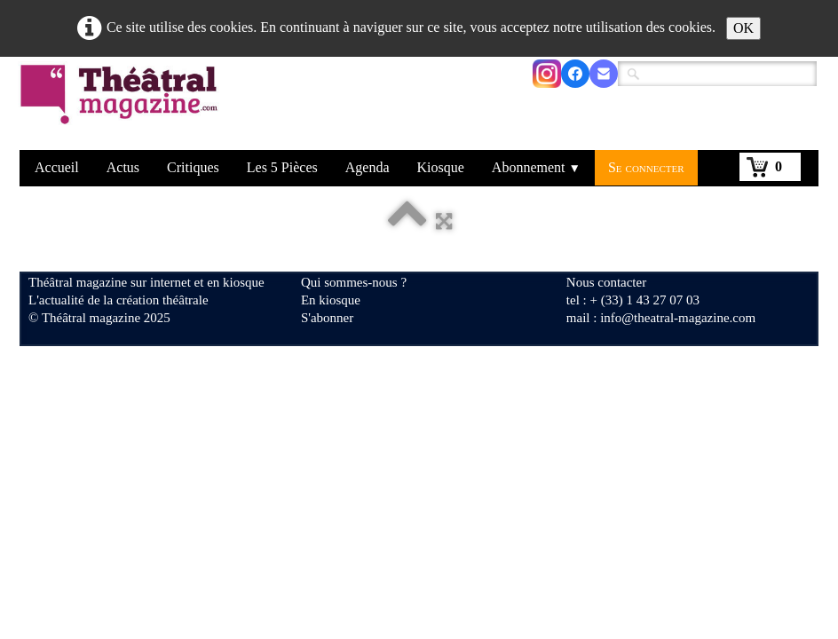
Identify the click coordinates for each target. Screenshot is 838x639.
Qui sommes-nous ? (354, 282)
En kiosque (330, 300)
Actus (123, 167)
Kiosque (440, 167)
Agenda (367, 167)
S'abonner (327, 318)
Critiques (193, 167)
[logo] (122, 105)
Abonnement (536, 167)
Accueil (57, 167)
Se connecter (646, 167)
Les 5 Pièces (282, 167)
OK (743, 28)
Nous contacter (606, 282)
